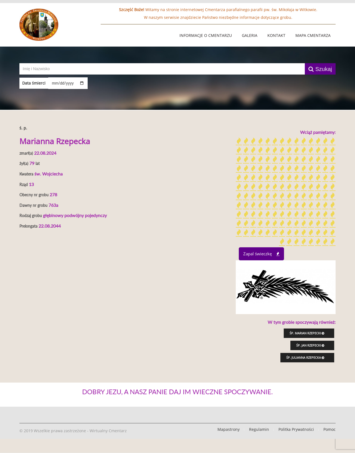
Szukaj (320, 69)
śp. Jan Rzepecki (310, 345)
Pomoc (329, 429)
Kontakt (276, 35)
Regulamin (259, 429)
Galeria (249, 35)
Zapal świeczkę (261, 253)
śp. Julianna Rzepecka (305, 357)
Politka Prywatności (296, 429)
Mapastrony (228, 429)
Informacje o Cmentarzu (205, 35)
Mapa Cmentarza (313, 35)
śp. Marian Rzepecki (307, 333)
